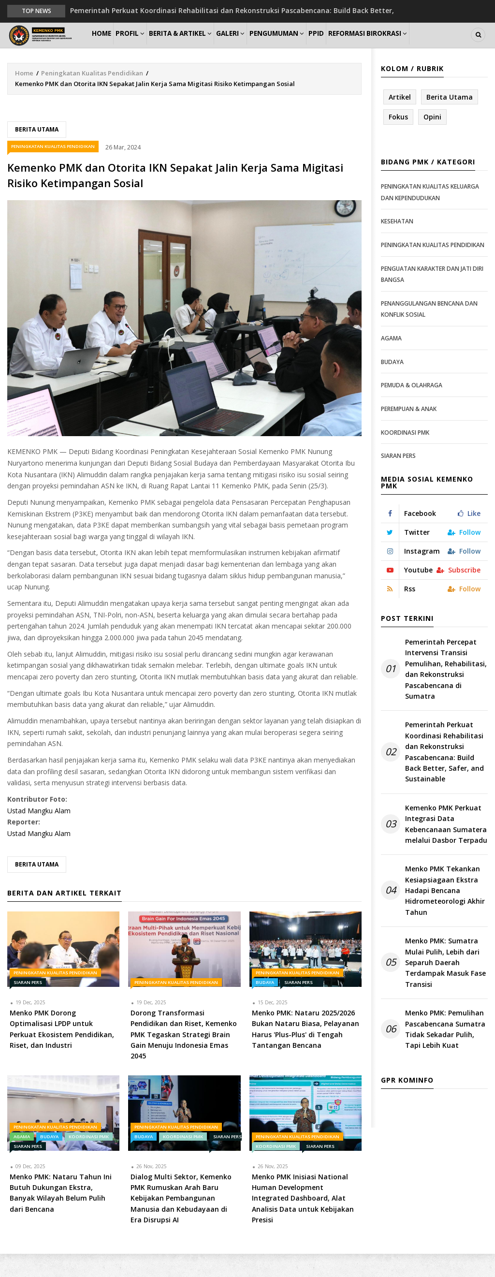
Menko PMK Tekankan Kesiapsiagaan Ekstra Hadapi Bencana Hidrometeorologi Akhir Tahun (445, 914)
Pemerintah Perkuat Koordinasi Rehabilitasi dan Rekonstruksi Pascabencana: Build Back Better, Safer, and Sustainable (444, 775)
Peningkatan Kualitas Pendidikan (92, 96)
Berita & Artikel (201, 47)
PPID (357, 47)
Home (106, 47)
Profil (143, 47)
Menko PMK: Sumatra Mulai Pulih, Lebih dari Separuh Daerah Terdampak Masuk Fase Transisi (445, 986)
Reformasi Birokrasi (415, 47)
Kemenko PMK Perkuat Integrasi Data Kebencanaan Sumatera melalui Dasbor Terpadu (446, 847)
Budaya (265, 1005)
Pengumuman (310, 47)
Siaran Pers (28, 1005)
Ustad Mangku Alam (39, 833)
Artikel (400, 120)
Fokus (398, 140)
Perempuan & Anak (409, 432)
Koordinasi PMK (89, 1160)
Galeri (258, 47)
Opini (432, 140)
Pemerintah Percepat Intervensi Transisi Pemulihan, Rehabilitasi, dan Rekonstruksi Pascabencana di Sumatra (446, 692)
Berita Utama (36, 152)
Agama (22, 1160)
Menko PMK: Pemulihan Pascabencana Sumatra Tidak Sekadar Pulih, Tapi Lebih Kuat (445, 1052)
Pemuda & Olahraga (411, 409)
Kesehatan (397, 245)
